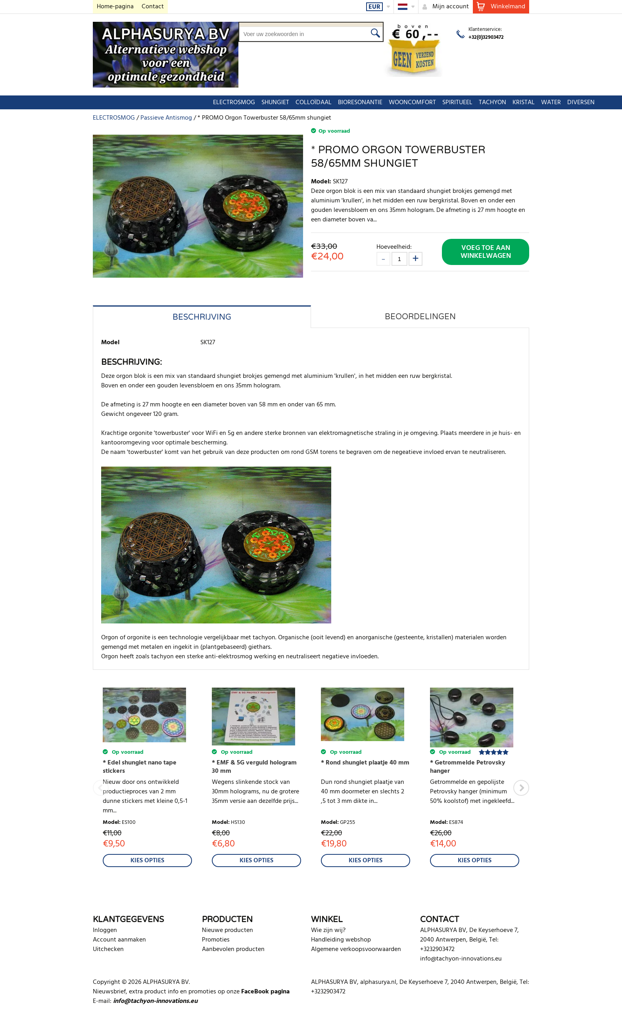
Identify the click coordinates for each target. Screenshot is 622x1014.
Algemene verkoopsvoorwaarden (356, 949)
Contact (153, 7)
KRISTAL (431, 102)
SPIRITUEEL (364, 102)
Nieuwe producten (227, 930)
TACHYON (399, 102)
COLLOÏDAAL (221, 102)
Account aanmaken (119, 940)
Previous (101, 788)
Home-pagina (115, 7)
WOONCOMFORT (319, 102)
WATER (458, 102)
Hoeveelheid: (394, 247)
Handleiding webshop (341, 940)
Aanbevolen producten (233, 949)
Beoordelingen (420, 317)
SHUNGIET (182, 102)
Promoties (216, 940)
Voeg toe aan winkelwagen (486, 252)
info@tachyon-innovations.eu (461, 959)
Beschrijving (202, 317)
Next (521, 788)
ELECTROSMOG (141, 102)
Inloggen (105, 930)
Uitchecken (108, 949)
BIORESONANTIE (267, 102)
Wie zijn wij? (328, 930)
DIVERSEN (488, 102)
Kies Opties (147, 861)
